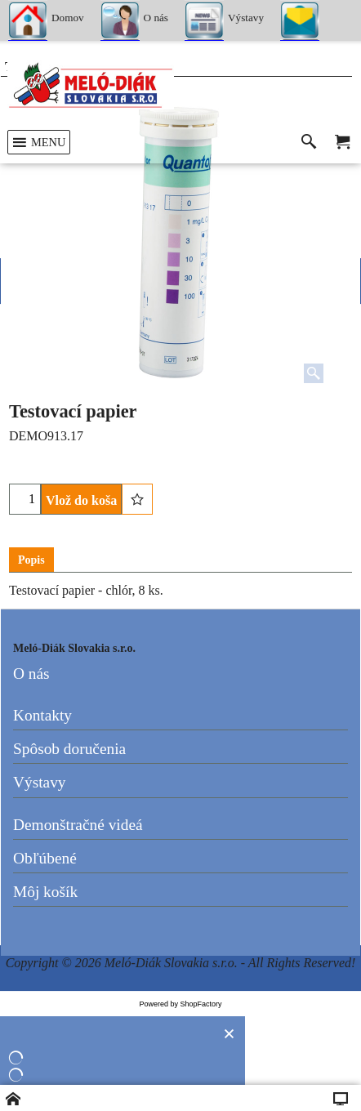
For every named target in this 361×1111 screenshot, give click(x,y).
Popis (31, 560)
